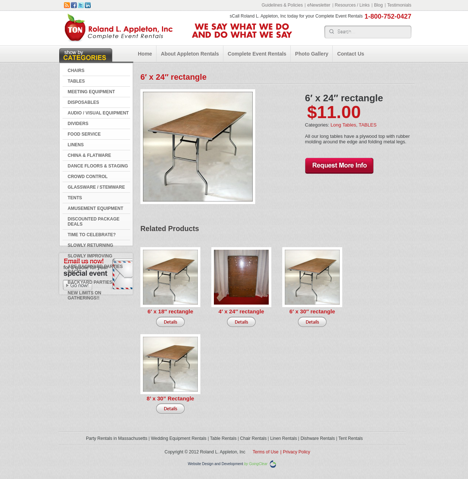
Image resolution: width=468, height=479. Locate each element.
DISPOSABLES (83, 102)
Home (145, 54)
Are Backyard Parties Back (95, 269)
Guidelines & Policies (282, 5)
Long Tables (343, 125)
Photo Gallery (311, 54)
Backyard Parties (90, 282)
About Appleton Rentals (190, 54)
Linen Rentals (283, 438)
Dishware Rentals (318, 438)
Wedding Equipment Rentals (179, 438)
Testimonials (399, 5)
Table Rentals (223, 438)
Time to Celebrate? (92, 234)
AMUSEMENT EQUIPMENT (95, 208)
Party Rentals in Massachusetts (116, 438)
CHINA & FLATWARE (89, 155)
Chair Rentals (253, 438)
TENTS (75, 197)
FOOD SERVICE (84, 134)
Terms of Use (266, 452)
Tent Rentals (351, 438)
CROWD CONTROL (87, 176)
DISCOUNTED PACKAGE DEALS (94, 221)
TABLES (76, 81)
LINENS (76, 144)
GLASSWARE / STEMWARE (96, 187)
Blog (378, 5)
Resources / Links (352, 5)
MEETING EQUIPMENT (91, 91)
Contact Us (350, 54)
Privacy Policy (296, 452)
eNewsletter (318, 5)
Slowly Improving (90, 256)
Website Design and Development (215, 464)
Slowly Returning (90, 245)
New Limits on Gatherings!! (84, 295)
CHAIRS (76, 70)
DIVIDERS (78, 123)
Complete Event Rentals (257, 54)
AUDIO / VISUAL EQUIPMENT (98, 113)
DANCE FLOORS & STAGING (98, 166)
